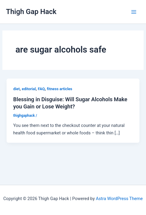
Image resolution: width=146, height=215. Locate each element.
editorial (29, 89)
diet (16, 89)
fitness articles (59, 89)
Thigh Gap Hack (31, 11)
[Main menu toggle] (133, 12)
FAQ (41, 89)
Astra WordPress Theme (119, 198)
